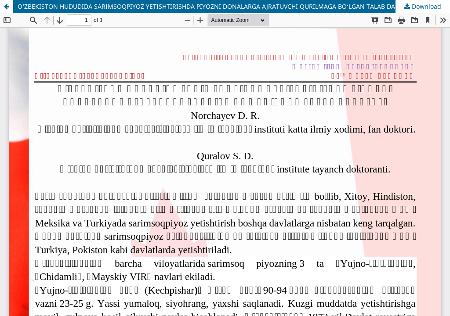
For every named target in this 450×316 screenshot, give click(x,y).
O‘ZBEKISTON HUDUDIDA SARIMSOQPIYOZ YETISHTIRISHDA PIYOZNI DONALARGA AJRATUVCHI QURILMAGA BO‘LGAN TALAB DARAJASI (216, 6)
